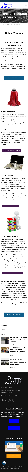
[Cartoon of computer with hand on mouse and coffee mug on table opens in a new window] (14, 454)
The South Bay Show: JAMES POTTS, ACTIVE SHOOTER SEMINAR (18, 339)
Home (2, 24)
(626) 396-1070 (7, 396)
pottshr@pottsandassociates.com (11, 404)
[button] (4, 464)
